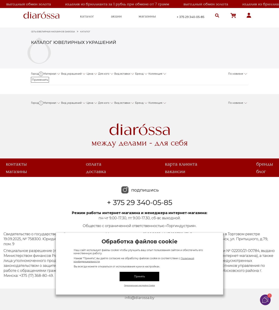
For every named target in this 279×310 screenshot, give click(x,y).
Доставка (96, 171)
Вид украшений (71, 73)
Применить (40, 79)
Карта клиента (181, 164)
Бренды (264, 164)
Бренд (139, 73)
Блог (261, 171)
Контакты (16, 164)
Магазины (16, 171)
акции (116, 16)
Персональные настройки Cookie (139, 285)
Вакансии (175, 171)
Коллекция (155, 73)
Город (37, 73)
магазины (147, 16)
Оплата (93, 164)
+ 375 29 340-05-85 (190, 17)
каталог (87, 16)
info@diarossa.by (139, 298)
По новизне (235, 73)
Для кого (103, 73)
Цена (89, 73)
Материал (49, 73)
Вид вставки (122, 73)
